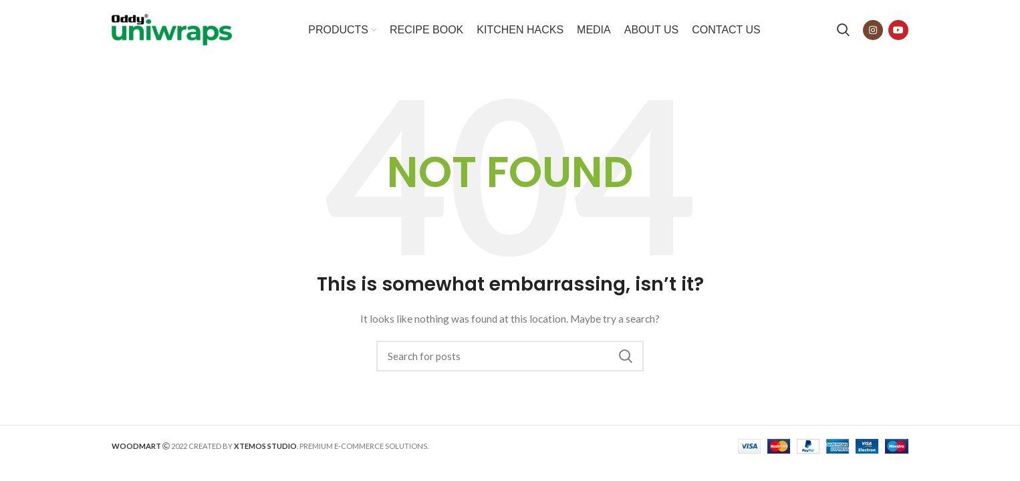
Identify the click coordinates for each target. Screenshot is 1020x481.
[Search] (843, 30)
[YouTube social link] (898, 30)
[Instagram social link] (873, 30)
